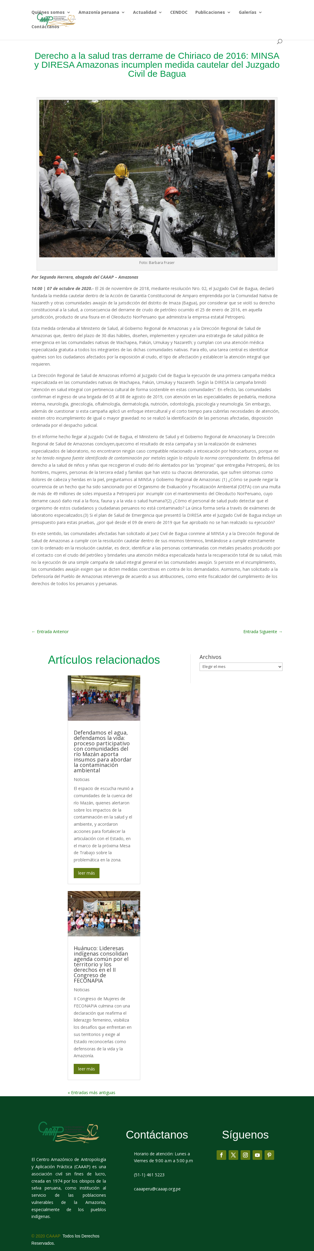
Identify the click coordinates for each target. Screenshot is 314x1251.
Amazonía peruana (98, 12)
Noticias (82, 764)
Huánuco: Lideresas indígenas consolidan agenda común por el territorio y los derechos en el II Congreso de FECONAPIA (101, 949)
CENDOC (179, 12)
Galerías (247, 12)
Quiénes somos (48, 12)
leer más (86, 858)
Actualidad (144, 12)
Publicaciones (210, 12)
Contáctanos (45, 27)
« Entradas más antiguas (91, 1077)
